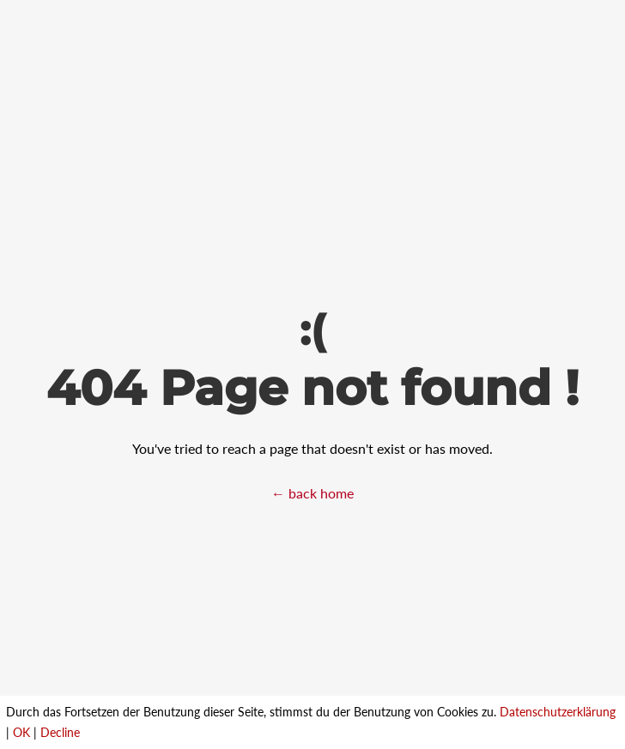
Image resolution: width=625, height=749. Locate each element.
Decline (60, 732)
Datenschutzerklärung (558, 711)
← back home (312, 493)
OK (21, 732)
